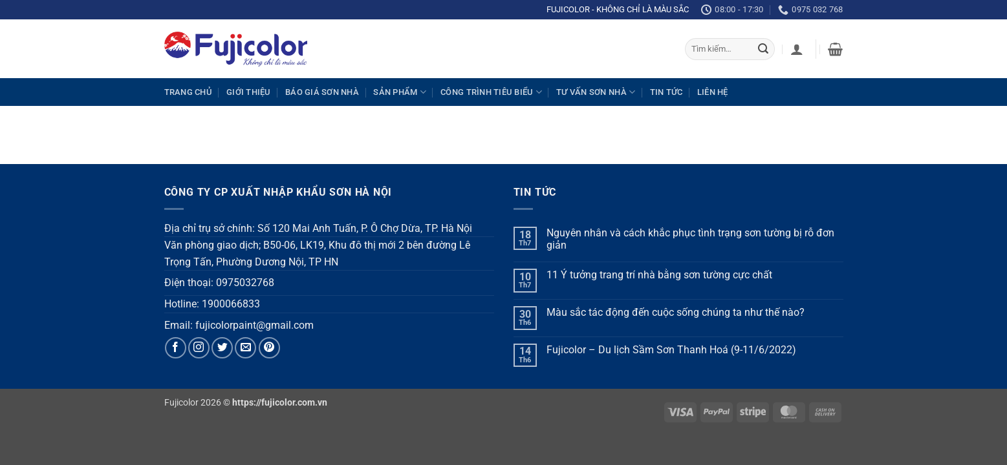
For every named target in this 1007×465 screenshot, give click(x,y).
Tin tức (666, 92)
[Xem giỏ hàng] (835, 49)
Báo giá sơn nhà (322, 92)
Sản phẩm (399, 92)
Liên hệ (712, 92)
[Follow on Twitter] (222, 347)
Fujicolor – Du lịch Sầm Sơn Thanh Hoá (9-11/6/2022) (671, 350)
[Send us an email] (245, 347)
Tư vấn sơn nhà (595, 92)
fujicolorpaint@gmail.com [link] (254, 325)
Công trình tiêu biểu (491, 92)
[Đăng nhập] (796, 49)
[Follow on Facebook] (175, 347)
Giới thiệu (248, 92)
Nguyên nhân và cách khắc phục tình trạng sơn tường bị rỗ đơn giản (690, 239)
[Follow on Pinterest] (269, 347)
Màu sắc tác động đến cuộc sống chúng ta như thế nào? (676, 312)
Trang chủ (188, 92)
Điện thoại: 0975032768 (219, 282)
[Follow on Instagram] (199, 347)
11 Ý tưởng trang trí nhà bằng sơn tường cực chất (659, 275)
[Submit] (763, 49)
